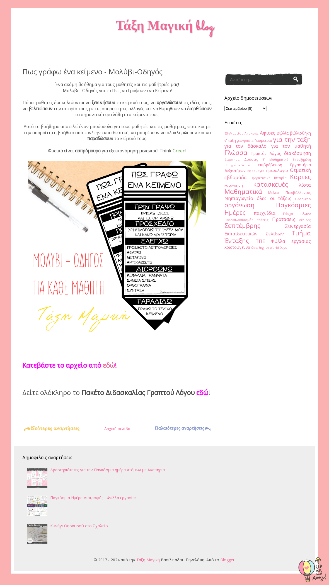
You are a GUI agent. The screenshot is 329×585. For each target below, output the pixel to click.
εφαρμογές (256, 171)
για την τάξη (292, 139)
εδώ (109, 365)
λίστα (305, 185)
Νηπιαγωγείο (238, 198)
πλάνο (305, 213)
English (263, 247)
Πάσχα (288, 213)
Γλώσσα (235, 152)
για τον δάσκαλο (245, 146)
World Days (278, 247)
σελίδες (305, 220)
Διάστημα (232, 159)
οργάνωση (239, 205)
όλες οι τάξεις (274, 198)
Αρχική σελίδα (117, 428)
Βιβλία (283, 133)
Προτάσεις (283, 219)
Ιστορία (280, 178)
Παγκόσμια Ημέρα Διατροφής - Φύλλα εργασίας (93, 497)
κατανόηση (233, 185)
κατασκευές (270, 184)
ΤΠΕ (260, 241)
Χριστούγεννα (237, 247)
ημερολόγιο (277, 170)
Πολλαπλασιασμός (238, 220)
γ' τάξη (230, 140)
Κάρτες (300, 176)
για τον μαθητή (291, 146)
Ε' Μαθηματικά (275, 159)
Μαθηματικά (243, 191)
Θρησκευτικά (260, 178)
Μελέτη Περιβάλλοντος (289, 192)
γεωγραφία (245, 140)
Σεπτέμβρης (242, 225)
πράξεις (262, 220)
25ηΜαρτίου (233, 133)
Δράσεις (251, 159)
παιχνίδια (264, 213)
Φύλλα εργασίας (291, 241)
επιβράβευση (270, 164)
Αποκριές (251, 133)
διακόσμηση (297, 153)
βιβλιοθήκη (300, 133)
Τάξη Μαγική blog (164, 27)
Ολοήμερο (303, 199)
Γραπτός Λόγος (266, 153)
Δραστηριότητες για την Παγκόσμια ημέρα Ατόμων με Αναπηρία (107, 469)
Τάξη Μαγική (148, 559)
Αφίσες (267, 133)
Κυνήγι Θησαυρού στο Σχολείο (79, 525)
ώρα (254, 247)
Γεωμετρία (263, 140)
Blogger (227, 559)
